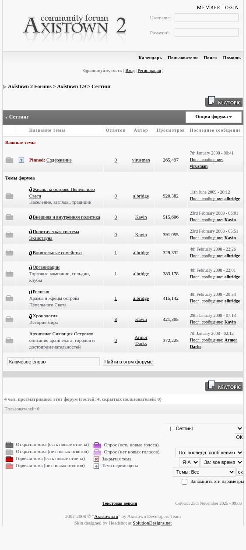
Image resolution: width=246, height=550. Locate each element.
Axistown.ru (106, 516)
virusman (141, 159)
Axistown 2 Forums (30, 86)
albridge (141, 195)
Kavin (141, 216)
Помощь (232, 57)
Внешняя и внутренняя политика (66, 216)
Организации (46, 267)
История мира (43, 322)
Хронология (45, 315)
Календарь (150, 57)
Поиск (210, 57)
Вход (130, 70)
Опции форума (211, 116)
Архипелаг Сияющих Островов (61, 333)
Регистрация (149, 70)
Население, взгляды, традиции (60, 202)
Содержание (59, 159)
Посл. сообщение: (206, 159)
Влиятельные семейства (57, 252)
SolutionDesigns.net (152, 522)
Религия (41, 291)
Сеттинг (101, 86)
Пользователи (183, 57)
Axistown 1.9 (71, 86)
